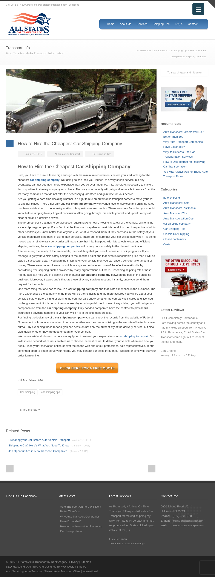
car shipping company (176, 223)
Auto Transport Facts (176, 202)
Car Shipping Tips (178, 50)
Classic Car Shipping (176, 234)
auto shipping (171, 197)
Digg (126, 409)
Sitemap (86, 561)
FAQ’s (179, 24)
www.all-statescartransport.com (188, 525)
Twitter (178, 5)
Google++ (143, 409)
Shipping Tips (161, 24)
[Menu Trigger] (198, 9)
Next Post (151, 468)
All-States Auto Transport (31, 561)
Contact (193, 24)
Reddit (118, 409)
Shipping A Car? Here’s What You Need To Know (49, 445)
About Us (125, 24)
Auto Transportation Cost (178, 218)
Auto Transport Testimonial (180, 208)
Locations (74, 4)
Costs (166, 244)
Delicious (135, 409)
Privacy (73, 561)
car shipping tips (50, 392)
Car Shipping (27, 392)
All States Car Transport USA (152, 50)
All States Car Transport (67, 154)
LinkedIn (109, 409)
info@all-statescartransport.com (188, 521)
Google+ (195, 561)
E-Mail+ (152, 409)
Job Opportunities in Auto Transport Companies (48, 451)
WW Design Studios (73, 566)
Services (142, 24)
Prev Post (10, 468)
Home (111, 24)
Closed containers (174, 239)
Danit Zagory (59, 561)
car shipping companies (64, 246)
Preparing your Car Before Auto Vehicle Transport (50, 440)
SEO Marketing (15, 566)
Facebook (186, 5)
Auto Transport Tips (175, 213)
